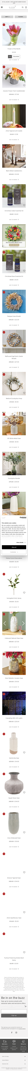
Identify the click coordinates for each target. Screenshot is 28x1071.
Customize (14, 552)
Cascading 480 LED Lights (14, 718)
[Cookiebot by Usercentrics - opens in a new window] (20, 518)
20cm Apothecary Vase (14, 918)
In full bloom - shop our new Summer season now (14, 2)
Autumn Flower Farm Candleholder (14, 91)
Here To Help (14, 1057)
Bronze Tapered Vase (14, 878)
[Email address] (14, 1011)
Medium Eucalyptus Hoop (14, 398)
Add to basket (14, 59)
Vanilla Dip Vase (14, 758)
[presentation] (12, 1022)
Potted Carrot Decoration (14, 558)
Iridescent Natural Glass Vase (14, 638)
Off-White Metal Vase (14, 438)
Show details (20, 542)
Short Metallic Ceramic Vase (14, 678)
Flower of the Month (14, 49)
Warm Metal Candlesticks (14, 171)
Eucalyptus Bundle (14, 478)
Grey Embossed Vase (14, 838)
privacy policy (22, 1028)
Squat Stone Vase (14, 798)
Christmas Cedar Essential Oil (14, 211)
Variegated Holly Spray (14, 598)
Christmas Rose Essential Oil (14, 276)
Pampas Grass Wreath (14, 316)
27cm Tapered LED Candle (14, 131)
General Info (14, 1064)
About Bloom (14, 1060)
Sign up (14, 1015)
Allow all (14, 547)
